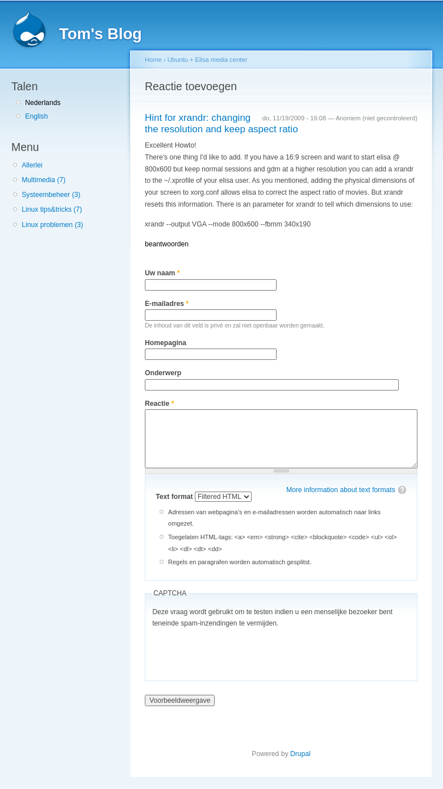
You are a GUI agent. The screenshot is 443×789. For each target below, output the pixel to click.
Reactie (159, 404)
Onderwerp (163, 373)
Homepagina (165, 343)
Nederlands (42, 103)
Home (153, 59)
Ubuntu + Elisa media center (208, 59)
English (36, 116)
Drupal (300, 754)
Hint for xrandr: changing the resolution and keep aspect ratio (221, 123)
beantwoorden (167, 244)
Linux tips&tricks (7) (52, 209)
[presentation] (238, 651)
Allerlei (32, 165)
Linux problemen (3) (52, 225)
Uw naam (162, 273)
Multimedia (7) (43, 180)
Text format (175, 497)
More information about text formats (340, 490)
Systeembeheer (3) (51, 195)
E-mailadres (167, 304)
